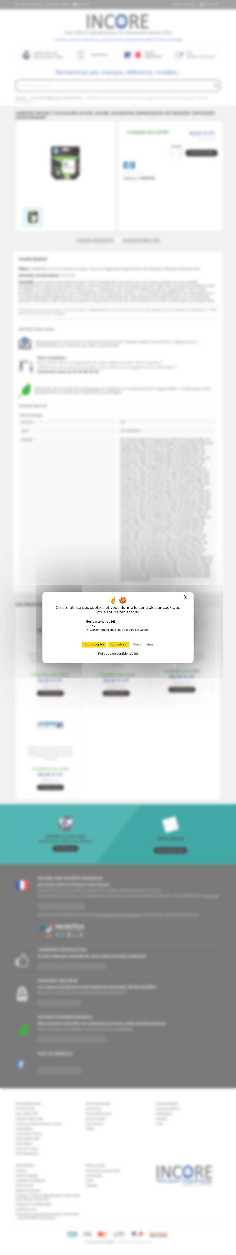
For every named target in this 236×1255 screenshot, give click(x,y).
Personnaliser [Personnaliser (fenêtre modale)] (143, 644)
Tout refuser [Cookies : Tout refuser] (119, 644)
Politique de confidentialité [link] (118, 653)
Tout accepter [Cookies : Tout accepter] (94, 644)
